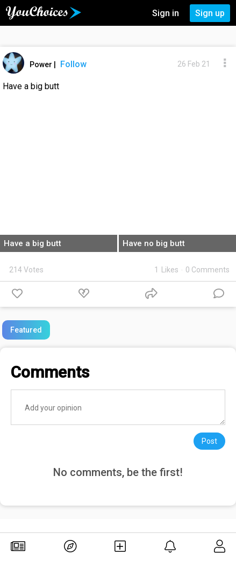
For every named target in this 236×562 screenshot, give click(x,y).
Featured (26, 330)
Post (209, 441)
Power (42, 64)
